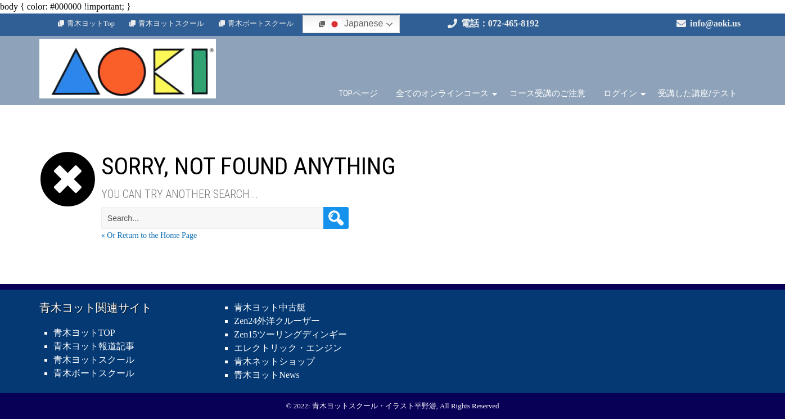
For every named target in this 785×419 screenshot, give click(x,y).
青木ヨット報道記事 (93, 346)
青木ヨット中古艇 (270, 307)
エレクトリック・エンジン (288, 348)
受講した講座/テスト (697, 93)
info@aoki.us (715, 23)
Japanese (355, 24)
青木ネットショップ (274, 361)
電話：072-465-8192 (500, 23)
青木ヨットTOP (84, 332)
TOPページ (358, 93)
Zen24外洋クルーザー (277, 321)
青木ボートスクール (261, 23)
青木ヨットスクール (171, 23)
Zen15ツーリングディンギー (290, 334)
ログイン (620, 93)
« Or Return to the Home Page (149, 235)
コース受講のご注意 (547, 93)
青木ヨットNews (266, 375)
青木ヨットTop (91, 23)
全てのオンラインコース (442, 93)
